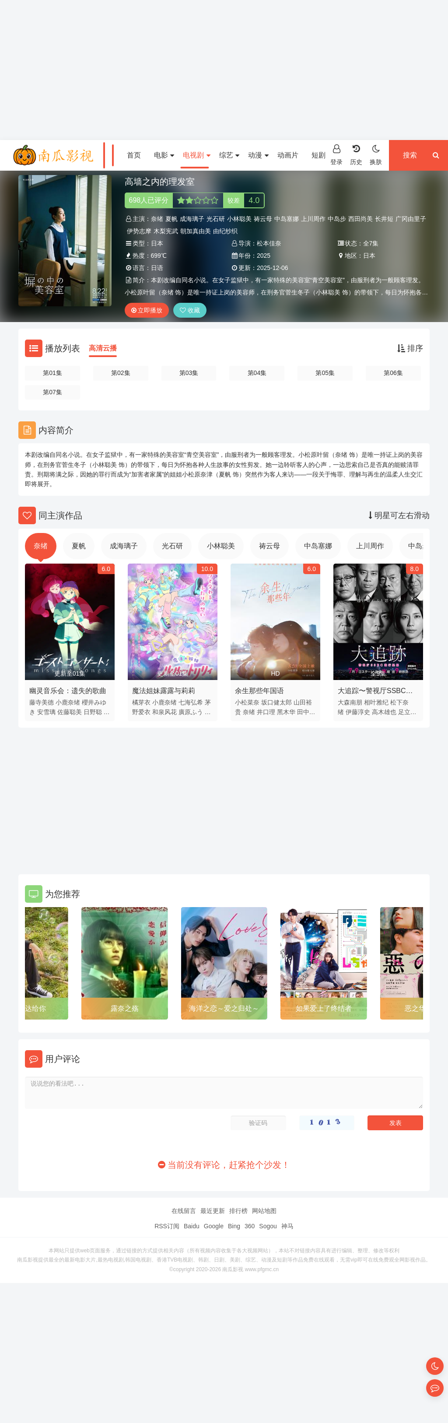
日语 (157, 267)
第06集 (393, 372)
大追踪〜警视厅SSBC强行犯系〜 (375, 692)
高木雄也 (384, 711)
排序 (410, 348)
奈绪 (157, 218)
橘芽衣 (141, 702)
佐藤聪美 (69, 711)
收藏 (190, 310)
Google (214, 1226)
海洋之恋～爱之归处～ (224, 1008)
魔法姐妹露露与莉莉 (163, 690)
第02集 (120, 372)
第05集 (325, 372)
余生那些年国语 (259, 690)
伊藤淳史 (358, 711)
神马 (287, 1226)
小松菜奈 (247, 702)
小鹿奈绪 (68, 702)
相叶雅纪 (376, 702)
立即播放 (147, 310)
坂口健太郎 (276, 702)
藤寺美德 (41, 702)
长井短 (384, 218)
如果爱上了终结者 (324, 1008)
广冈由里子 (411, 218)
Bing (234, 1226)
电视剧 (196, 155)
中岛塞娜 (286, 218)
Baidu (192, 1226)
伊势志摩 (139, 231)
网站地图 (264, 1210)
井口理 (266, 711)
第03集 (189, 372)
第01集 (52, 372)
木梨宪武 (166, 231)
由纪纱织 (225, 231)
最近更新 (212, 1210)
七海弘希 (190, 702)
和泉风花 (164, 711)
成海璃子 (192, 218)
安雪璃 (46, 711)
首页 (134, 155)
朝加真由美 (195, 231)
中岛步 (337, 218)
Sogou (267, 1226)
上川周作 (313, 218)
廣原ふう (190, 711)
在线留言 (184, 1210)
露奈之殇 (125, 1008)
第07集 (52, 392)
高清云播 (103, 348)
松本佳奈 (269, 243)
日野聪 (93, 711)
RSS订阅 (166, 1226)
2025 (263, 255)
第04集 (257, 372)
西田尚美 (360, 218)
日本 (157, 243)
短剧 (322, 155)
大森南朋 (350, 702)
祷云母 (263, 218)
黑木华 (286, 711)
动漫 (258, 155)
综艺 (229, 155)
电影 (164, 155)
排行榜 (238, 1210)
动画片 (287, 155)
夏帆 (171, 218)
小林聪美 (239, 218)
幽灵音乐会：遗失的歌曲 (67, 690)
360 (250, 1226)
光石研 (215, 218)
